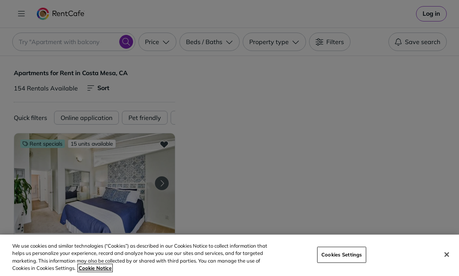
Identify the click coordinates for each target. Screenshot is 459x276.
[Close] (446, 254)
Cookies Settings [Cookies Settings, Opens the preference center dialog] (341, 254)
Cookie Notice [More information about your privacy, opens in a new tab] (95, 268)
